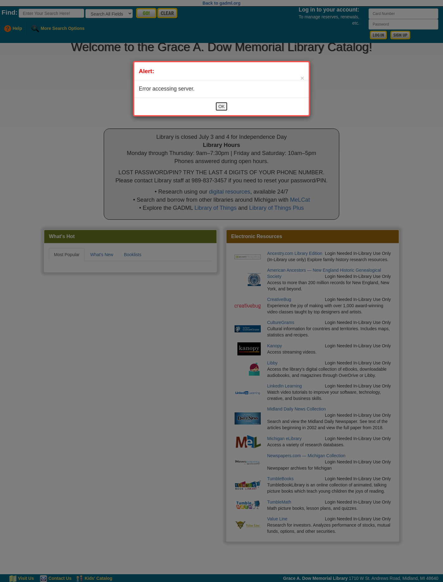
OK (221, 106)
